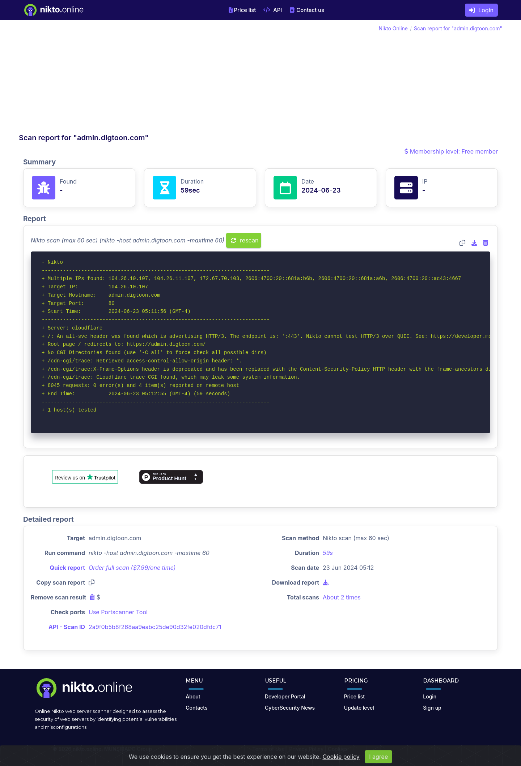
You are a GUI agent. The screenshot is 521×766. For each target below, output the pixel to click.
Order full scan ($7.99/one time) (132, 567)
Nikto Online (393, 28)
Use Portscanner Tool (118, 612)
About (193, 696)
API (272, 10)
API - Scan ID (66, 627)
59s (328, 552)
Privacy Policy (306, 749)
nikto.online (87, 749)
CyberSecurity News (290, 708)
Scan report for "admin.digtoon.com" (458, 28)
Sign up (432, 708)
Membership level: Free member (451, 151)
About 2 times (342, 597)
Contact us (306, 10)
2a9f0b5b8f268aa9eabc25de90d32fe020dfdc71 (155, 627)
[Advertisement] (139, 78)
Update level (359, 708)
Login (481, 10)
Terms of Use (268, 749)
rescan (245, 240)
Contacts (196, 708)
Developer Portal (285, 696)
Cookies (338, 749)
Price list (242, 10)
